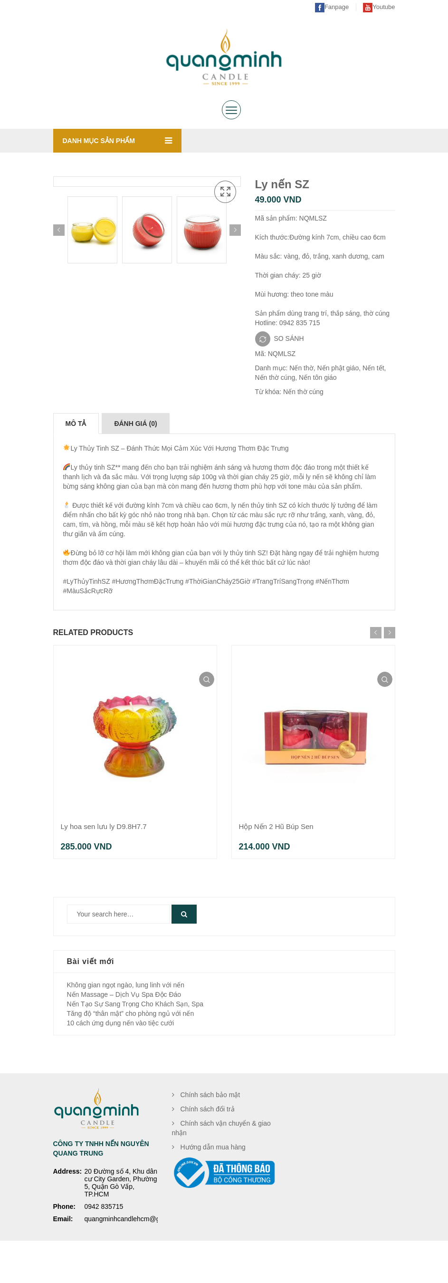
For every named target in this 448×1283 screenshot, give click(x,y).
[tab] (76, 465)
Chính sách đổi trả (208, 1151)
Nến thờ (301, 368)
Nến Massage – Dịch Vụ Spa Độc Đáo (124, 1036)
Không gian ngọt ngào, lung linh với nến (126, 1027)
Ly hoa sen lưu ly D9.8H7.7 (104, 868)
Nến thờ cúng (275, 377)
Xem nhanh (206, 721)
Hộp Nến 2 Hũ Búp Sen (276, 868)
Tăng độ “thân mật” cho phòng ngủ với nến (130, 1055)
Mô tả (76, 465)
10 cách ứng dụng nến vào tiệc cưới (120, 1065)
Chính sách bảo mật (210, 1136)
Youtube (379, 6)
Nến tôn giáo (318, 377)
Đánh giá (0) (135, 465)
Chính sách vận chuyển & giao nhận (221, 1169)
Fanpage (332, 6)
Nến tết (373, 368)
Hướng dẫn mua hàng (213, 1189)
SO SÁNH (289, 338)
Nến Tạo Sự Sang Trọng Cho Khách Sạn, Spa (135, 1046)
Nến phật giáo (338, 368)
